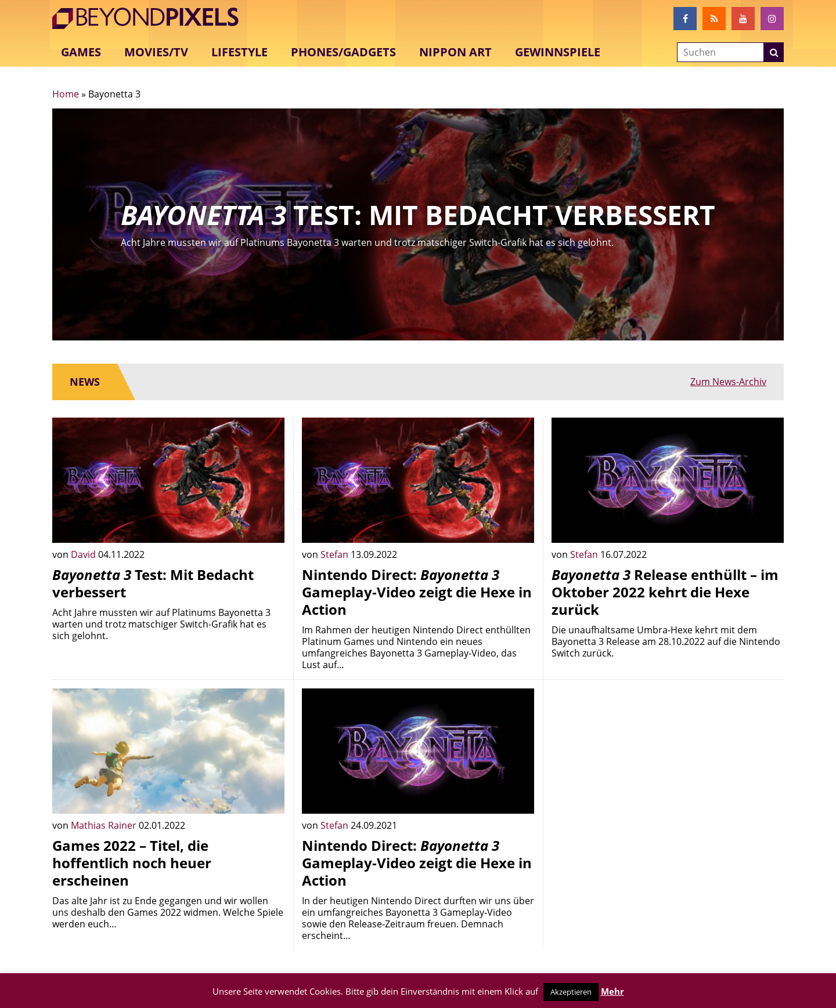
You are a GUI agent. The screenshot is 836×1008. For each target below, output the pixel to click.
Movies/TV (156, 52)
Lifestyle (239, 52)
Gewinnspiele (557, 52)
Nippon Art (455, 52)
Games (81, 52)
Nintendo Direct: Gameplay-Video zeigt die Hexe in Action (417, 592)
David (84, 554)
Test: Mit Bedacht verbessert (153, 583)
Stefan (335, 554)
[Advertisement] (668, 769)
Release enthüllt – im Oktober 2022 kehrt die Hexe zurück (665, 592)
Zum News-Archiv (728, 381)
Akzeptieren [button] (571, 992)
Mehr (612, 991)
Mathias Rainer (105, 825)
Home (65, 94)
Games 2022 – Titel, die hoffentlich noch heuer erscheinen (131, 863)
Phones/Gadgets (343, 52)
